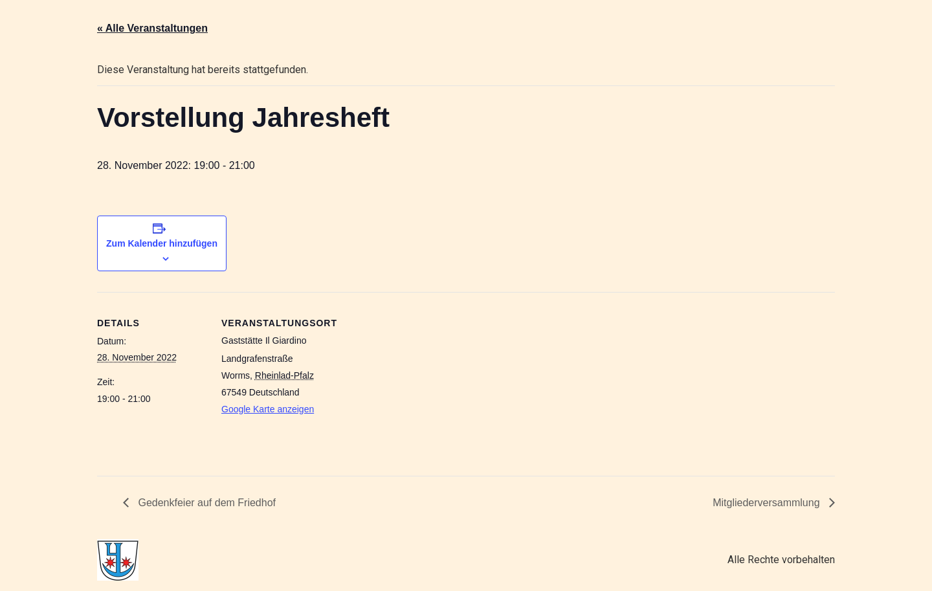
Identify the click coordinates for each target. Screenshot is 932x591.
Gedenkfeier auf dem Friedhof (205, 502)
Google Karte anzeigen (267, 409)
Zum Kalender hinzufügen (161, 243)
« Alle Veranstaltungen (152, 28)
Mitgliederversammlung (768, 502)
